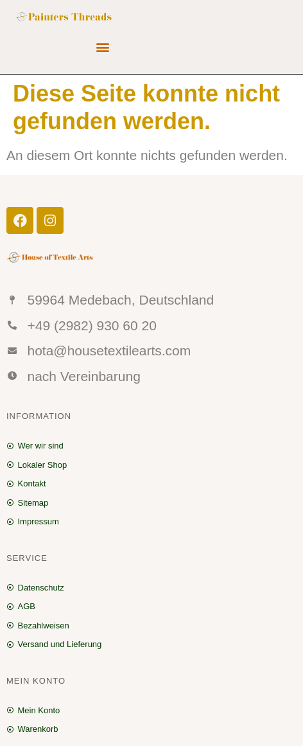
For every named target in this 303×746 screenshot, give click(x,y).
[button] (103, 47)
